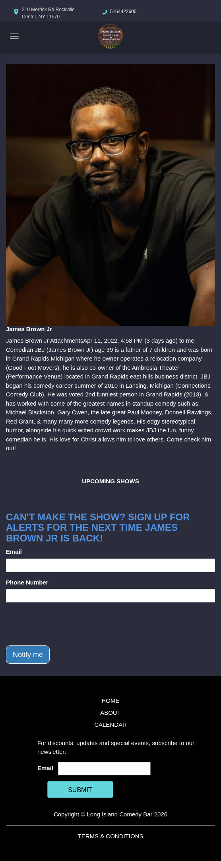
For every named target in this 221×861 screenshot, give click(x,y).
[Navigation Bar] (14, 36)
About (110, 712)
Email (14, 551)
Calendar (110, 724)
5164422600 (123, 11)
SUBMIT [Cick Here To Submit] (80, 789)
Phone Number (27, 582)
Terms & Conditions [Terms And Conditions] (110, 836)
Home (111, 700)
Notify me (28, 655)
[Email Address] (104, 768)
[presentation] (66, 623)
